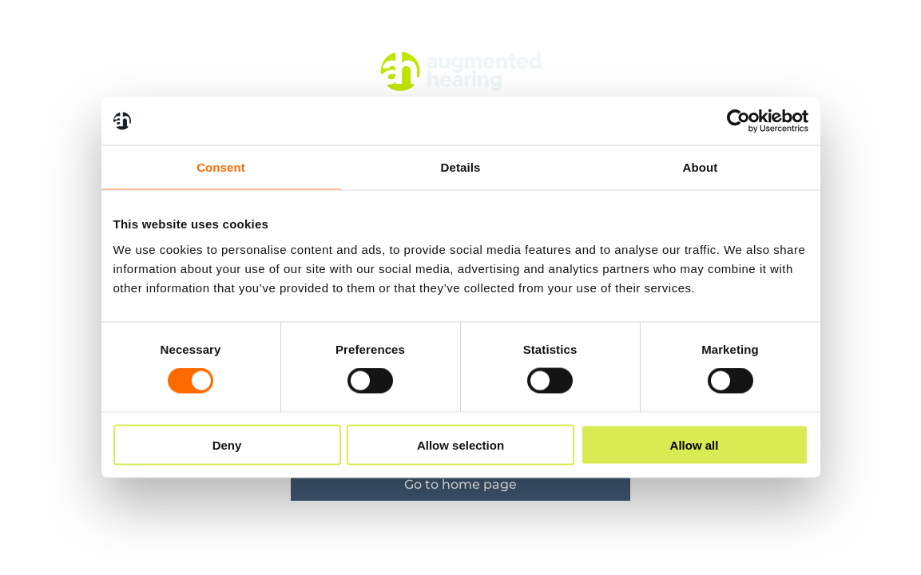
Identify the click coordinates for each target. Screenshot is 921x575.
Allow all (694, 444)
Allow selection (460, 444)
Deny (227, 444)
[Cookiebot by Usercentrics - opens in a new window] (738, 121)
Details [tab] (461, 167)
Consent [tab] (221, 167)
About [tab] (700, 167)
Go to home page (460, 484)
